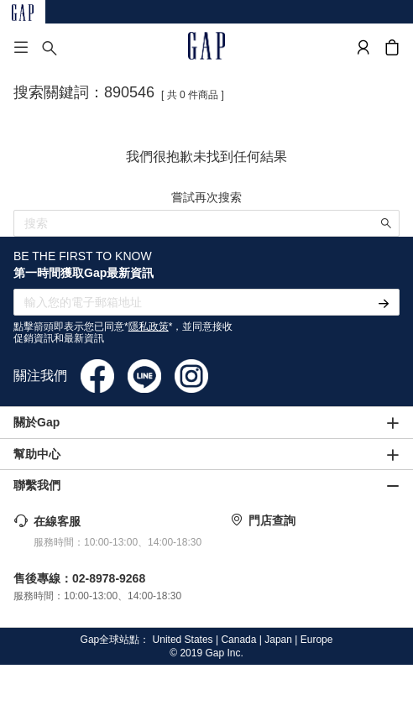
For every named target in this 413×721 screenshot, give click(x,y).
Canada (238, 639)
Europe (317, 639)
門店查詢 (271, 520)
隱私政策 (148, 326)
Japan (278, 639)
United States (183, 639)
